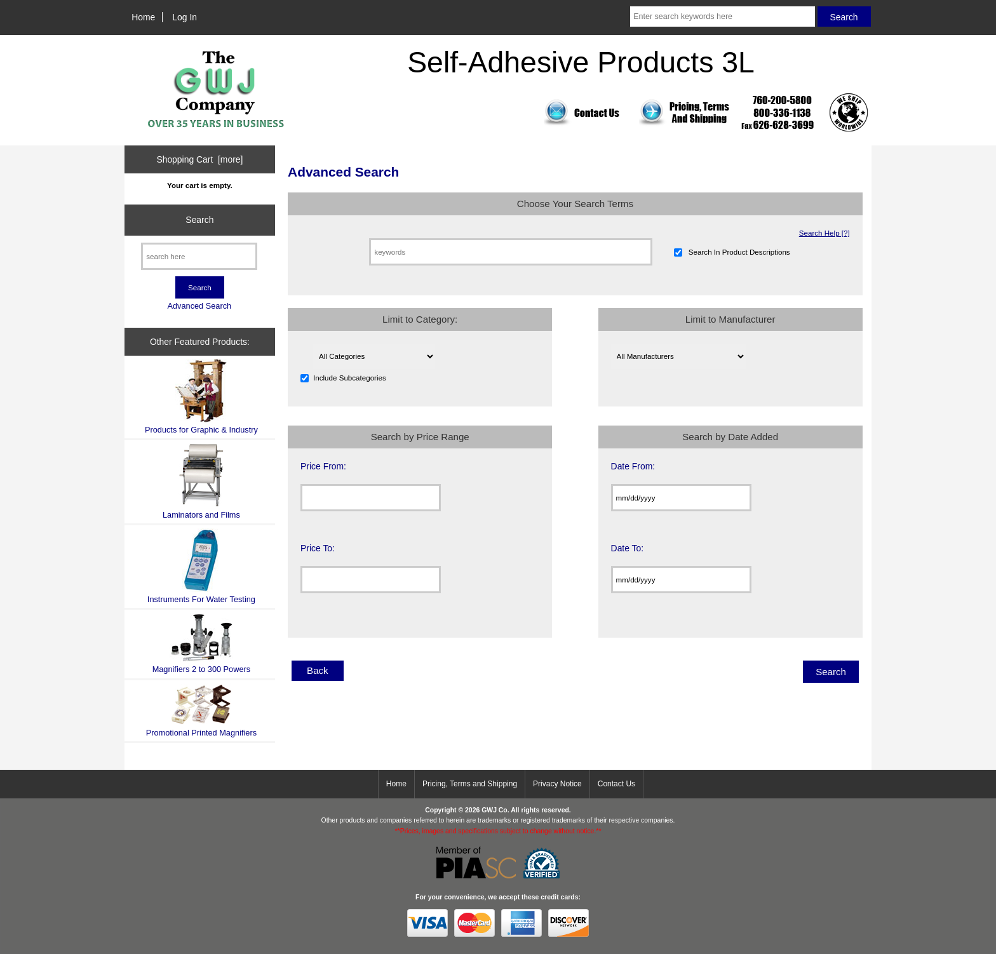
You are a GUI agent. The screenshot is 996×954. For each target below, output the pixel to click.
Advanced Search (199, 306)
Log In (184, 17)
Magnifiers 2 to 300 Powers (201, 643)
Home (143, 17)
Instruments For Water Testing (201, 566)
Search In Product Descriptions (739, 252)
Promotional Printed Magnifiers (201, 710)
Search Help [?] (824, 233)
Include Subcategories (349, 377)
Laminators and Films (201, 481)
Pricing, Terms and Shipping (469, 783)
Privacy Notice (557, 783)
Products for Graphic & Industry (201, 396)
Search (199, 220)
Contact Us (616, 783)
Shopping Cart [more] (199, 159)
